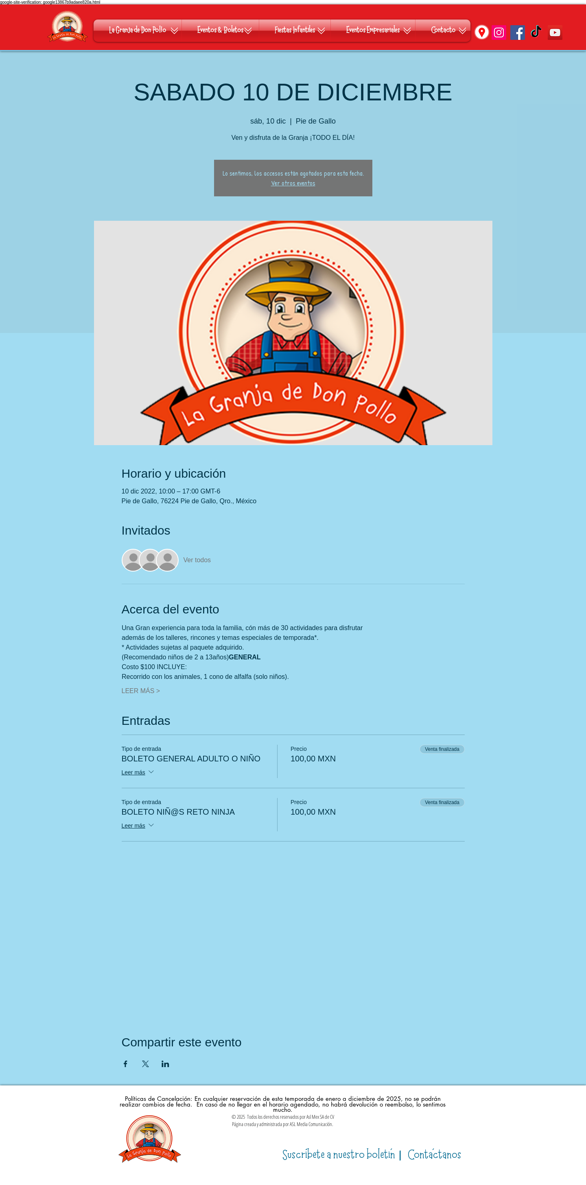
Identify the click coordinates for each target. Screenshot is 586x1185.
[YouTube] (555, 32)
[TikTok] (536, 32)
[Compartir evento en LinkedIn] (165, 1064)
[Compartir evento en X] (145, 1064)
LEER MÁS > (141, 690)
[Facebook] (517, 32)
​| (343, 1155)
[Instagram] (499, 32)
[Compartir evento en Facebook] (125, 1064)
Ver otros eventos (293, 182)
